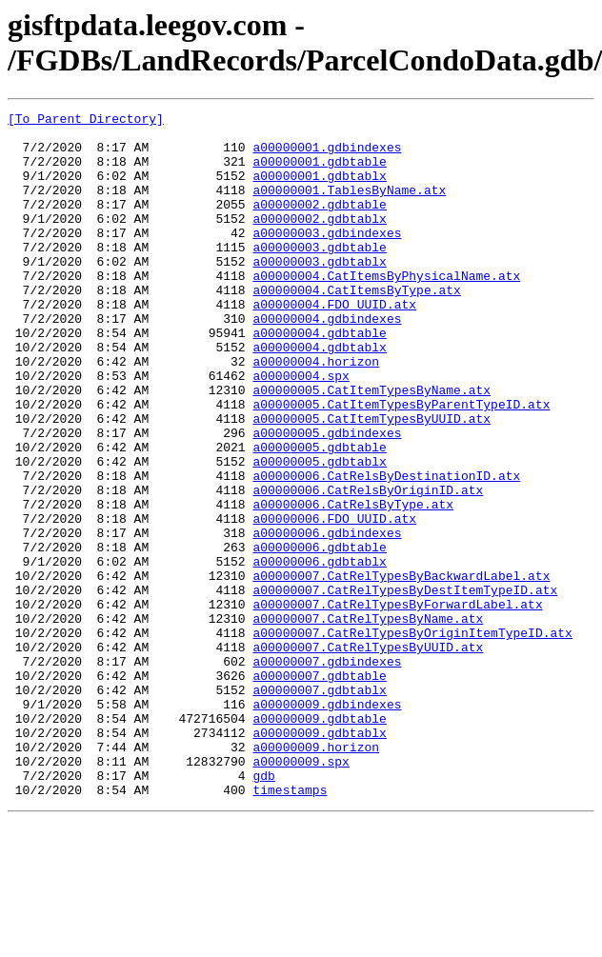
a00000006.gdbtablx (319, 652)
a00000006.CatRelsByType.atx (352, 583)
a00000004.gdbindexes (326, 360)
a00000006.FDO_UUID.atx (334, 600)
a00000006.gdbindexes (326, 618)
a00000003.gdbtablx (319, 292)
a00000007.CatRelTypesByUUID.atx (367, 755)
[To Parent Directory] (86, 121)
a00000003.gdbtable (319, 275)
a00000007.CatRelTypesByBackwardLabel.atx (401, 669)
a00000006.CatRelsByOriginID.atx (367, 566)
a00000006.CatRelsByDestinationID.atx (386, 549)
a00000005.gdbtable (319, 515)
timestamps (289, 926)
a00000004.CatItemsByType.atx (356, 326)
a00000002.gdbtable (319, 223)
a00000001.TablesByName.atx (349, 206)
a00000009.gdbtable (319, 840)
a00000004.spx (300, 429)
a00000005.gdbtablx (319, 532)
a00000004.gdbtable (319, 378)
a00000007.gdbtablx (319, 806)
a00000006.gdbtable (319, 635)
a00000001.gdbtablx (319, 189)
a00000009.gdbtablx (319, 858)
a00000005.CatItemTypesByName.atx (371, 446)
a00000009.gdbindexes (326, 823)
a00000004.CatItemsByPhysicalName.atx (386, 309)
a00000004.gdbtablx (319, 395)
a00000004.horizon (315, 412)
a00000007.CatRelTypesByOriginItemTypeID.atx (412, 738)
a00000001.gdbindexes (326, 155)
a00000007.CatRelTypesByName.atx (367, 720)
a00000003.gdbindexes (326, 258)
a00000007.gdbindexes (326, 772)
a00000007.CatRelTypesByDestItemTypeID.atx (404, 686)
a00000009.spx (300, 892)
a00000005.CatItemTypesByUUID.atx (371, 480)
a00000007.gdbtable (319, 789)
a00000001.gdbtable (319, 172)
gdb (263, 909)
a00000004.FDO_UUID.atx (334, 343)
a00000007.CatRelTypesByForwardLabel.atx (397, 703)
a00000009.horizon (315, 875)
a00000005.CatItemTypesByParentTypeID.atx (401, 463)
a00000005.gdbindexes (326, 498)
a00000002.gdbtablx (319, 240)
